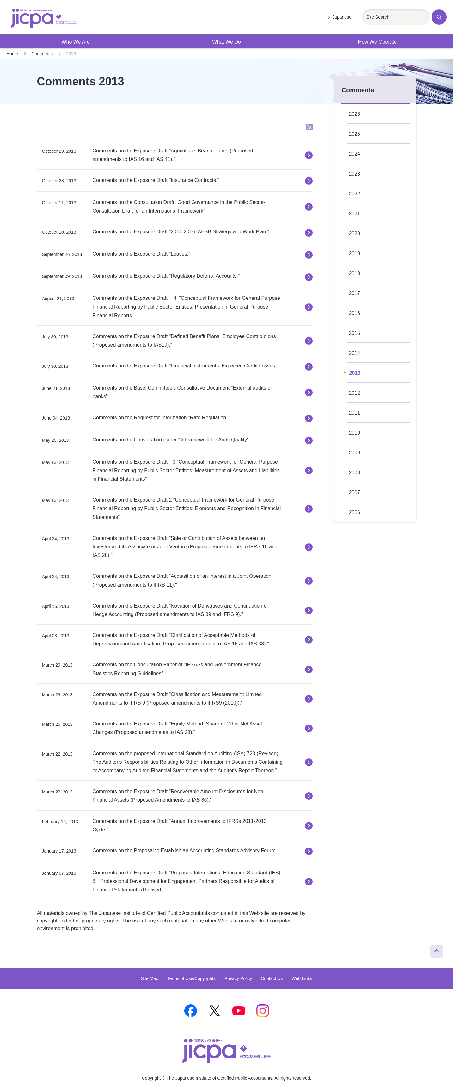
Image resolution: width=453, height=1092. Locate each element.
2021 (354, 213)
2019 (354, 253)
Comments (42, 53)
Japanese (342, 17)
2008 (354, 472)
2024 (354, 154)
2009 (354, 452)
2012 (354, 393)
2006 (354, 512)
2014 (354, 353)
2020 (354, 233)
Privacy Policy (238, 978)
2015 (354, 333)
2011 (354, 413)
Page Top (434, 950)
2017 (354, 293)
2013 (355, 373)
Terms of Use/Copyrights (191, 978)
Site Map (149, 978)
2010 (354, 432)
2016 (354, 313)
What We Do (226, 42)
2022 (354, 193)
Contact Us (272, 978)
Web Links (301, 978)
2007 (354, 492)
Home (12, 53)
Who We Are (75, 42)
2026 (354, 114)
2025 (354, 134)
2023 (354, 173)
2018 (354, 273)
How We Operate (377, 42)
